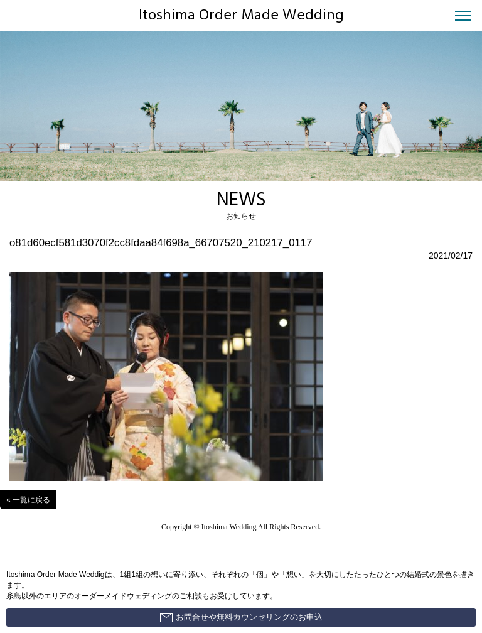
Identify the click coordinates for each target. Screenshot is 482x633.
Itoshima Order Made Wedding (241, 16)
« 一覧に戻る (28, 499)
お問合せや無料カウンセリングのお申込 (241, 617)
